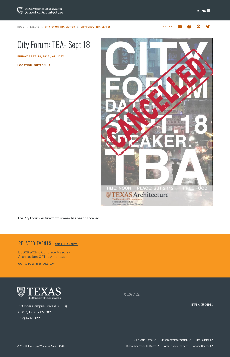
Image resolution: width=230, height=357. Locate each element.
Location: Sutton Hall (35, 65)
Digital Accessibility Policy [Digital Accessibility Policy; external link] (141, 346)
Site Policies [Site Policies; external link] (202, 339)
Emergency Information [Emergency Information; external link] (174, 339)
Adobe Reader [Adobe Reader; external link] (201, 346)
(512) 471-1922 (28, 318)
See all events (66, 244)
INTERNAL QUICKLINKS (202, 304)
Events (34, 27)
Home (20, 27)
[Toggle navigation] (203, 11)
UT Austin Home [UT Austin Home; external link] (143, 339)
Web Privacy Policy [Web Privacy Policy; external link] (174, 346)
